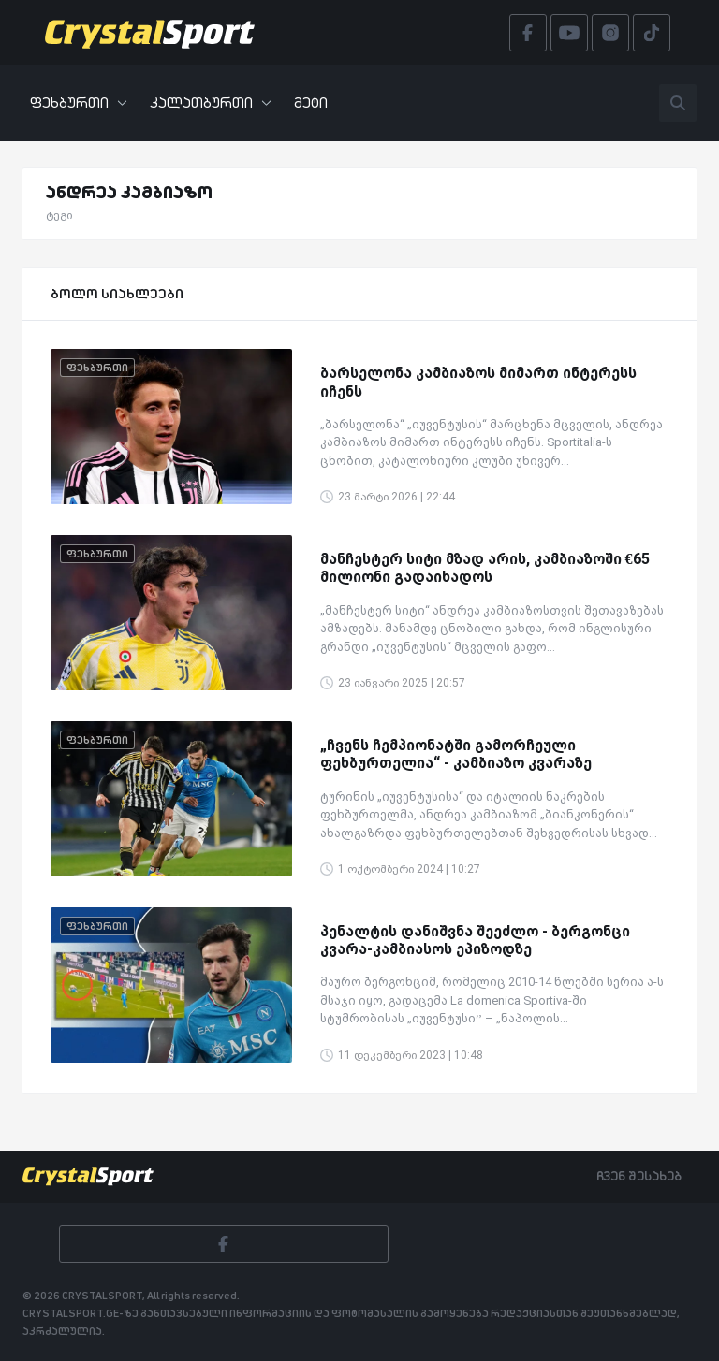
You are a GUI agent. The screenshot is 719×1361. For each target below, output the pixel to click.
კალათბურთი (210, 102)
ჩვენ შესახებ (639, 1175)
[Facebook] (224, 1244)
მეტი (311, 102)
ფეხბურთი (78, 102)
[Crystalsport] (150, 32)
